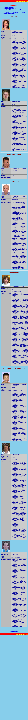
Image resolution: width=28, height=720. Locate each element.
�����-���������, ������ (12, 9)
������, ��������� (9, 8)
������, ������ (8, 7)
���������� (14, 631)
